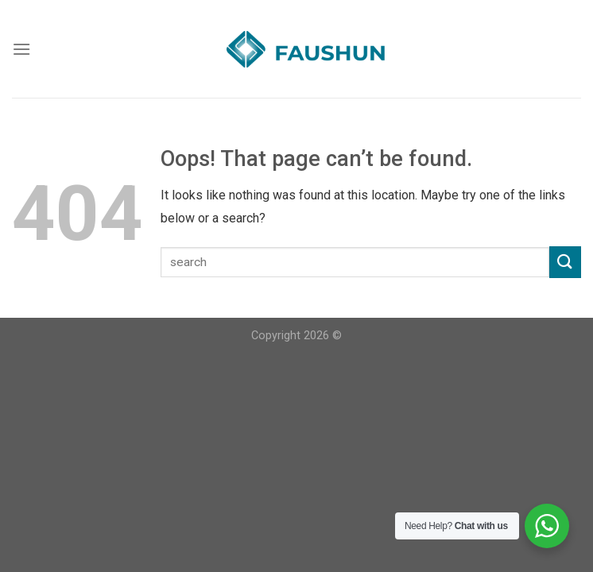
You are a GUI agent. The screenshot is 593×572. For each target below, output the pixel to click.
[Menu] (21, 48)
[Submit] (565, 261)
